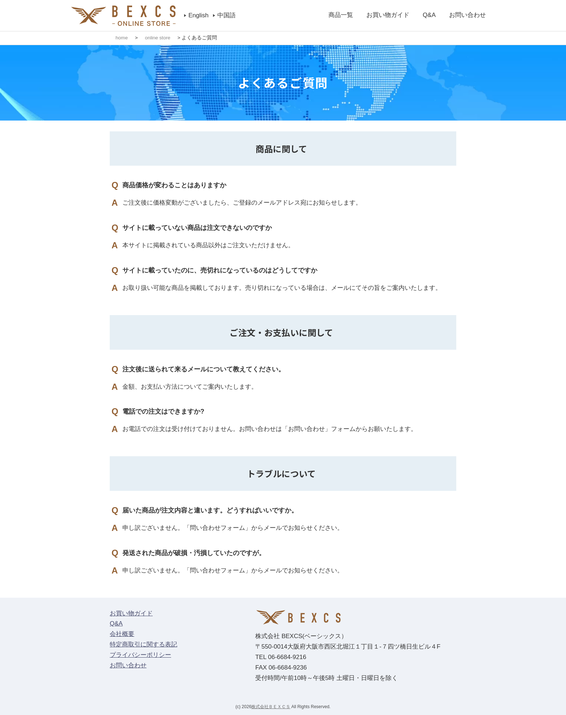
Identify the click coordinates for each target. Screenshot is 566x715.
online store (157, 37)
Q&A (429, 15)
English (198, 15)
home (122, 37)
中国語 (226, 15)
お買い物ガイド (387, 15)
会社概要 (122, 634)
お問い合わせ (467, 15)
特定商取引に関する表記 (143, 644)
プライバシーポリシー (140, 654)
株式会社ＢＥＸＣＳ (270, 706)
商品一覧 (340, 15)
